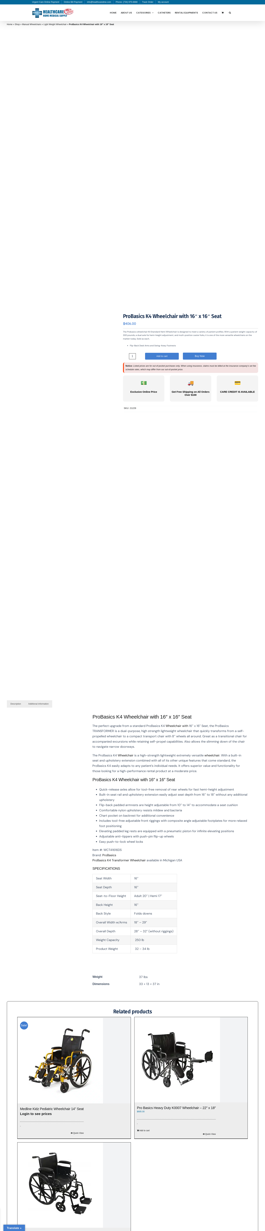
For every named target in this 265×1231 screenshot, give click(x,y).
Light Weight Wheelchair (55, 24)
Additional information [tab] (38, 704)
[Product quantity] (132, 356)
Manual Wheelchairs (31, 24)
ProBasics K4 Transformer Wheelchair (119, 860)
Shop (17, 24)
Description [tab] (15, 704)
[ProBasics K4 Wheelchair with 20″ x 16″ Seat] (74, 1185)
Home (9, 24)
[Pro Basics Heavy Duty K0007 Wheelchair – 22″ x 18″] (191, 1059)
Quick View (78, 1133)
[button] (230, 12)
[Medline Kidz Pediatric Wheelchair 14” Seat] (74, 1060)
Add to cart (161, 356)
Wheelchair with (177, 726)
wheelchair (211, 755)
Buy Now (200, 356)
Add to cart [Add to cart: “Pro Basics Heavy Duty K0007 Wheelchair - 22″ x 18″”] (144, 1130)
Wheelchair (125, 755)
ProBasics (109, 855)
